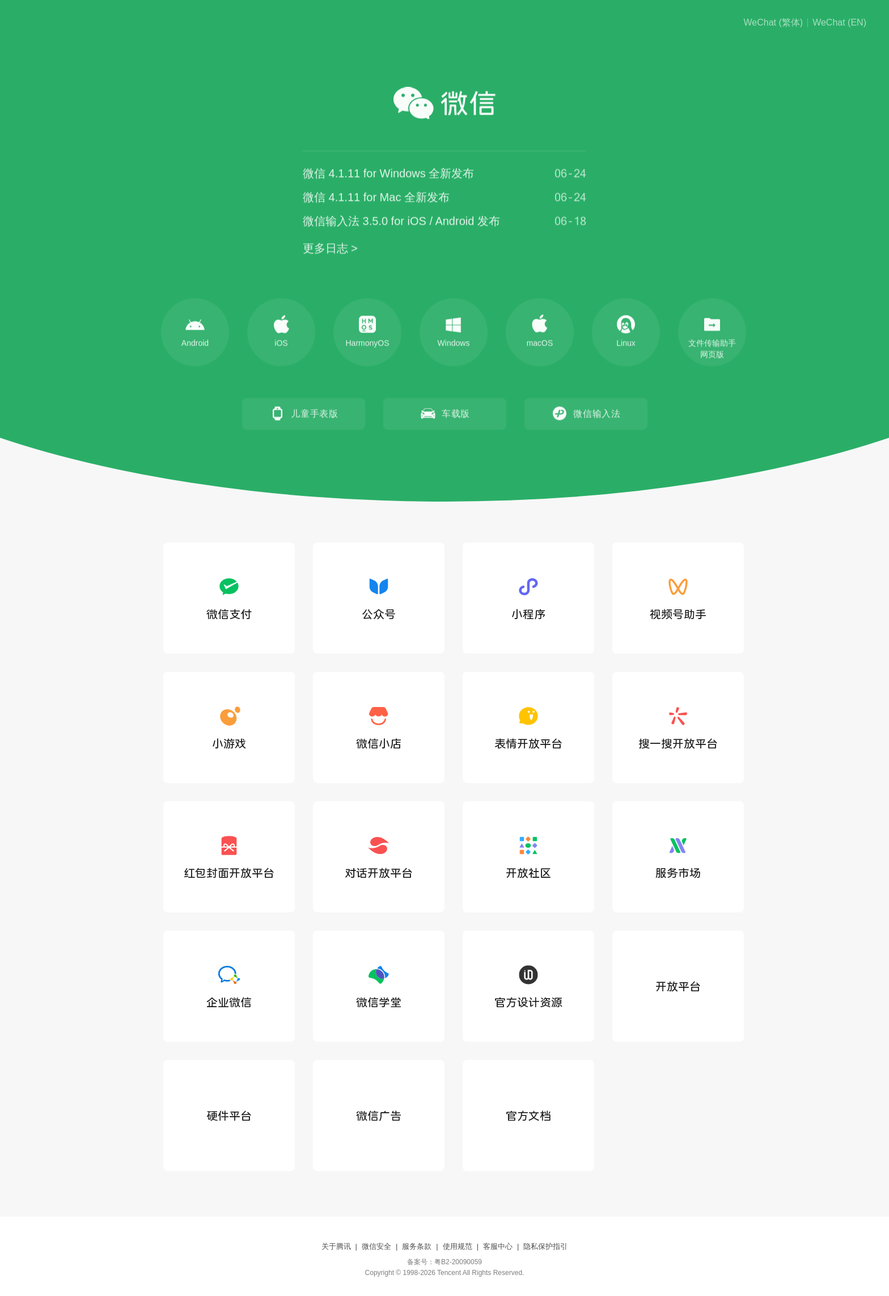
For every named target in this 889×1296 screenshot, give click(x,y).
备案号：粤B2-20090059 (444, 1262)
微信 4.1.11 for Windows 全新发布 (388, 175)
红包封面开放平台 (229, 857)
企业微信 (229, 986)
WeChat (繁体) (773, 22)
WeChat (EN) (839, 22)
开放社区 (528, 857)
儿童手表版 (303, 415)
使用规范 (457, 1246)
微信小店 (378, 727)
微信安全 (376, 1246)
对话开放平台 (379, 857)
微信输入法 (586, 415)
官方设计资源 (528, 986)
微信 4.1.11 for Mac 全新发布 (376, 198)
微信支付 (229, 598)
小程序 (528, 598)
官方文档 (528, 1116)
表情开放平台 (528, 727)
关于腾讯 (336, 1246)
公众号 (379, 598)
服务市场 (678, 857)
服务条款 (416, 1246)
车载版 (444, 415)
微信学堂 (378, 986)
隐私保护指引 (545, 1246)
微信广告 (378, 1116)
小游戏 (229, 727)
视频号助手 (678, 598)
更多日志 (325, 249)
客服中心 (498, 1246)
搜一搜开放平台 (678, 727)
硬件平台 (229, 1116)
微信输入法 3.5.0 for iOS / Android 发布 (401, 222)
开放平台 (678, 986)
